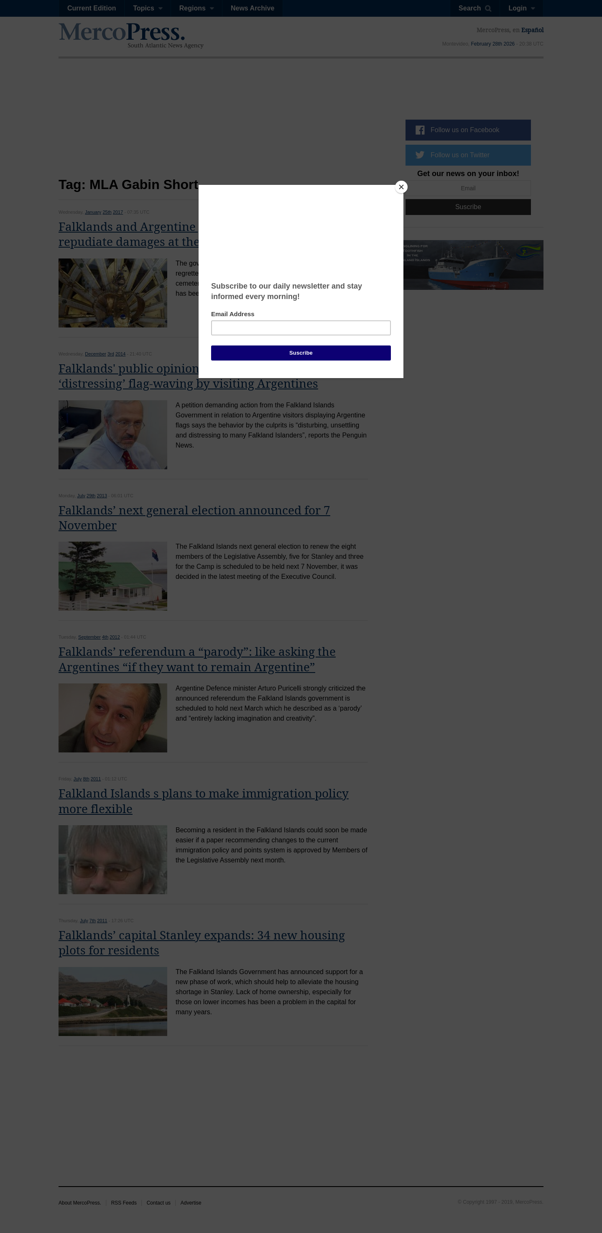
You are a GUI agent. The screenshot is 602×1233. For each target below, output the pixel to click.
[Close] (401, 187)
